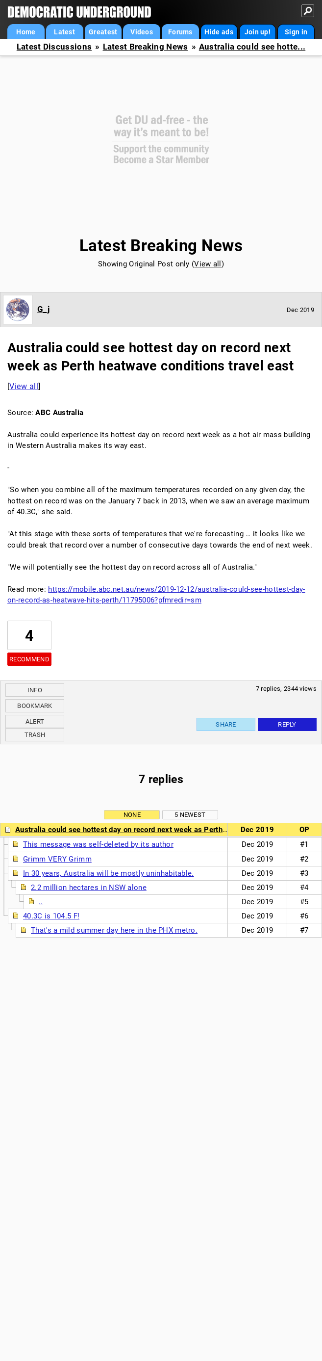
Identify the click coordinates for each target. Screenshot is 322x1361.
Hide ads (218, 32)
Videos (141, 32)
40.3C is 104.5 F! (51, 916)
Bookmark (34, 705)
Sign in (296, 32)
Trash (35, 734)
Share (226, 724)
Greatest (103, 32)
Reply (287, 724)
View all (207, 264)
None (132, 814)
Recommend (29, 659)
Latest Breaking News (145, 47)
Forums (180, 32)
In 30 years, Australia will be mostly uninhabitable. (108, 873)
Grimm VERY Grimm (57, 859)
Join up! (258, 32)
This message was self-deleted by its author (98, 844)
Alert (35, 721)
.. (41, 901)
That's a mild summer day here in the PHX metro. (114, 930)
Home (25, 32)
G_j (43, 309)
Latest (64, 32)
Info (34, 690)
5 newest (189, 814)
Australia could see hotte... (252, 47)
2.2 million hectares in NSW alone (89, 887)
